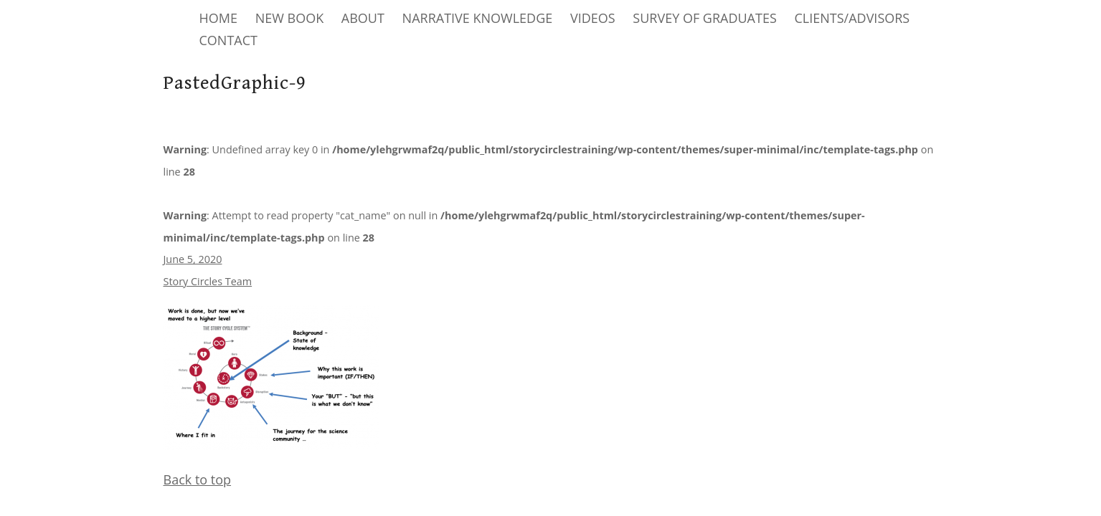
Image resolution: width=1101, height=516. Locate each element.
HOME (218, 18)
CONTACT (228, 40)
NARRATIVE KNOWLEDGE (477, 18)
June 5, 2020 (193, 259)
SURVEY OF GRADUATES (704, 18)
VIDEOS (592, 18)
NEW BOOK (289, 18)
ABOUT (362, 18)
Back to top (198, 479)
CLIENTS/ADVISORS (851, 18)
